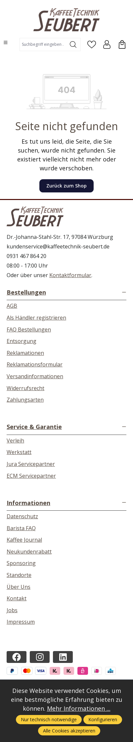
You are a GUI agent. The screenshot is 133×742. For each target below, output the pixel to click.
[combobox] (43, 44)
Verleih (15, 440)
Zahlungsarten (25, 399)
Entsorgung (21, 341)
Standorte (19, 575)
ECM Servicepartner (31, 475)
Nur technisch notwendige (49, 719)
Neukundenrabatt (29, 551)
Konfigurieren (102, 719)
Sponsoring (21, 563)
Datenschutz (22, 516)
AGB (12, 305)
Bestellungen (26, 292)
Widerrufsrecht (25, 388)
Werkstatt (19, 452)
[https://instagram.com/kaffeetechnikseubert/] (40, 657)
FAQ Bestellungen (29, 329)
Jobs (12, 610)
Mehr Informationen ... (79, 708)
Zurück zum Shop (66, 186)
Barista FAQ (21, 528)
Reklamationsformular (35, 364)
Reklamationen (25, 353)
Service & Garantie (34, 427)
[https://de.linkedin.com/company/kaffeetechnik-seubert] (63, 657)
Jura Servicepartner (31, 464)
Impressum (21, 621)
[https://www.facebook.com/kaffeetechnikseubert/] (16, 657)
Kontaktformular (70, 275)
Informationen (28, 503)
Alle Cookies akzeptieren (69, 731)
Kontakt (16, 598)
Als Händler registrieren (36, 317)
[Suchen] (73, 44)
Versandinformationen (35, 376)
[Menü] (5, 42)
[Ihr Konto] (107, 44)
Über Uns (18, 586)
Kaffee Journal (24, 539)
